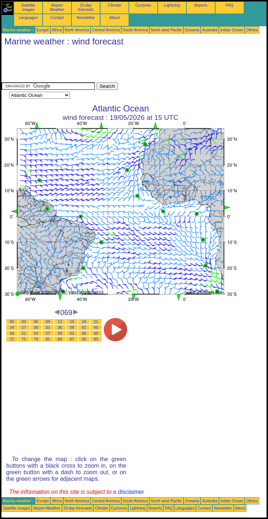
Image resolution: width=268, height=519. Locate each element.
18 (84, 321)
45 (96, 327)
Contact (57, 17)
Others (252, 30)
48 (12, 333)
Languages (28, 17)
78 (36, 339)
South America (135, 30)
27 (24, 327)
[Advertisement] (134, 66)
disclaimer (131, 492)
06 (36, 321)
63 (72, 333)
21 (96, 321)
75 (24, 339)
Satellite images (28, 7)
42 (84, 327)
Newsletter (85, 17)
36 (60, 327)
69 (96, 333)
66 (84, 333)
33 (48, 327)
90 (84, 339)
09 (48, 321)
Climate (114, 5)
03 (24, 321)
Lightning (172, 5)
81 (48, 339)
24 (12, 327)
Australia (209, 30)
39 (72, 327)
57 (48, 333)
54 (36, 333)
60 (60, 333)
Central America (106, 30)
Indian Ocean (231, 30)
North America (77, 30)
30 (36, 327)
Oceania (192, 30)
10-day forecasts (86, 7)
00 (12, 321)
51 (24, 333)
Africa (57, 30)
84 (60, 339)
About (115, 17)
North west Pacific (166, 30)
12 (60, 321)
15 (72, 321)
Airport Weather (57, 7)
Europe (42, 30)
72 (12, 339)
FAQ (229, 5)
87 (72, 339)
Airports (201, 5)
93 (96, 339)
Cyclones (143, 5)
